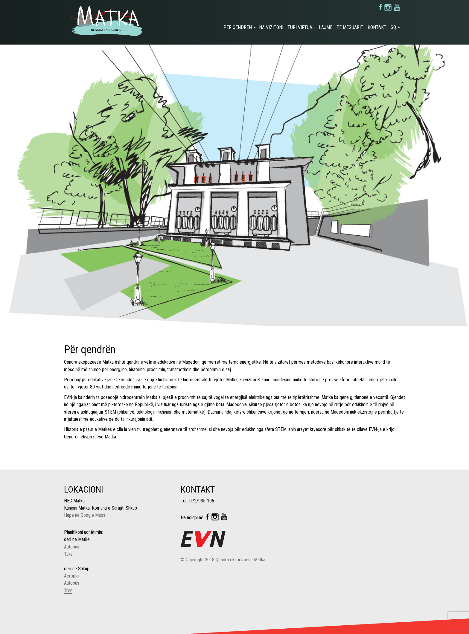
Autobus (71, 547)
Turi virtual (301, 27)
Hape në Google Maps (84, 515)
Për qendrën (237, 27)
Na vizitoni (271, 27)
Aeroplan (72, 576)
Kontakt (377, 27)
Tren (68, 590)
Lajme (325, 27)
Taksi (69, 554)
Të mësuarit (349, 27)
